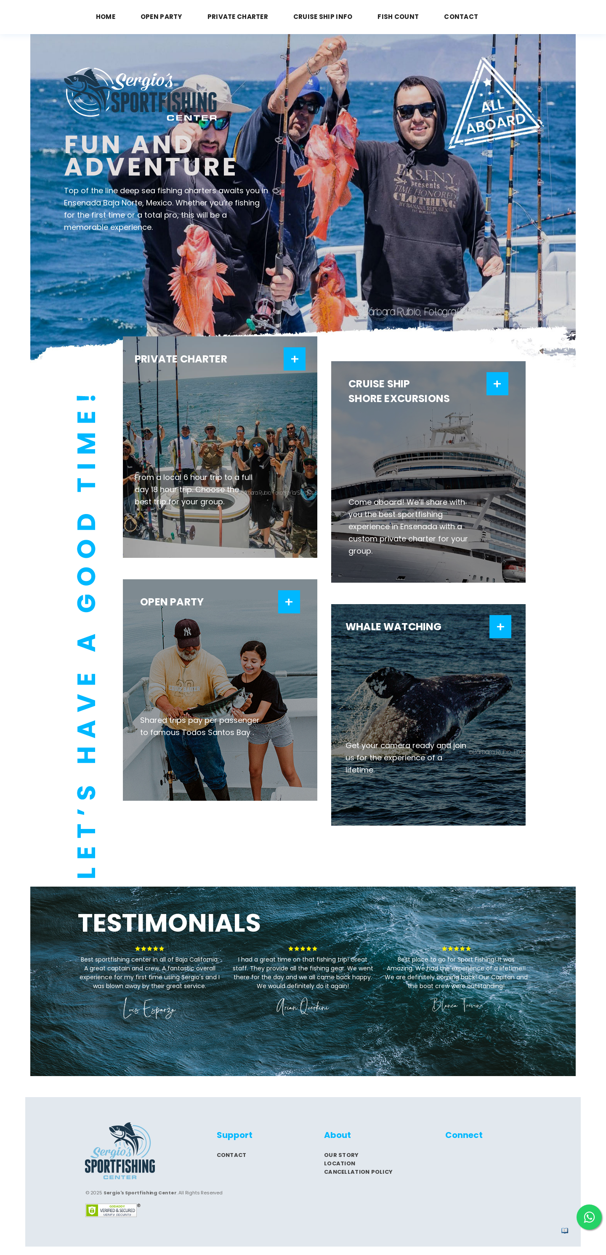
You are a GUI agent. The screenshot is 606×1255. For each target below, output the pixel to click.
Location (339, 1163)
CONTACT (461, 16)
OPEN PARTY (161, 16)
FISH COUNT (398, 16)
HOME (105, 16)
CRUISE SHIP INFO (322, 16)
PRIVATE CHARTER (237, 16)
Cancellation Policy (358, 1172)
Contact (232, 1155)
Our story (341, 1155)
